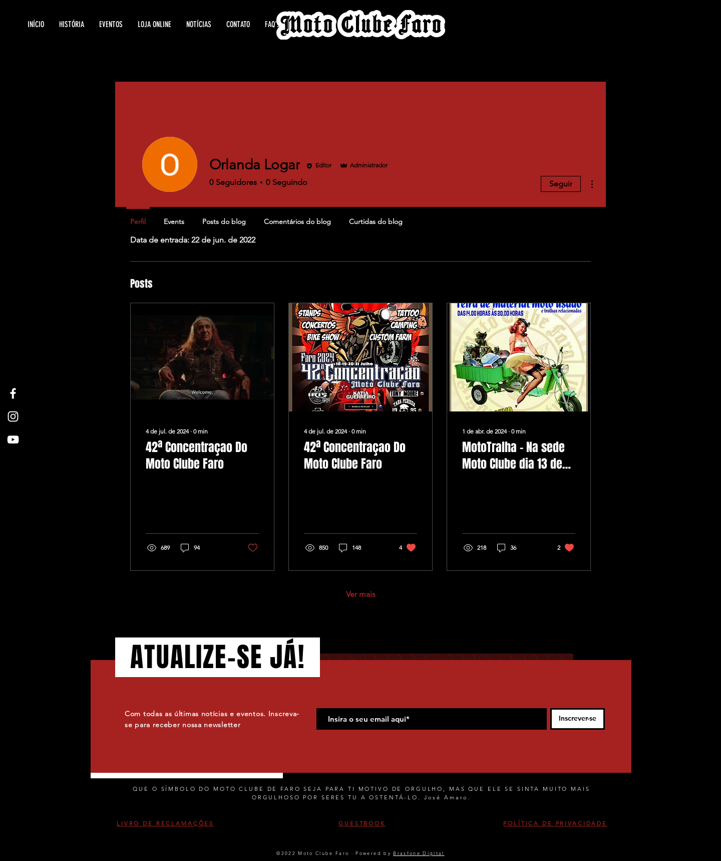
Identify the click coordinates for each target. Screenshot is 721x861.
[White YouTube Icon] (13, 440)
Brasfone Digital (418, 853)
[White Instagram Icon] (13, 416)
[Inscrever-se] (577, 719)
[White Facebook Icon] (13, 393)
